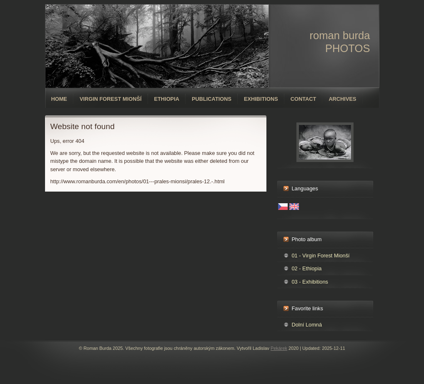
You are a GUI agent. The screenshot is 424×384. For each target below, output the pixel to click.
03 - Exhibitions (310, 282)
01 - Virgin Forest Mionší (321, 255)
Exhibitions (261, 99)
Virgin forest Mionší (111, 99)
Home (59, 99)
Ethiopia (166, 99)
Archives (342, 99)
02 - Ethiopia (307, 268)
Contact (303, 99)
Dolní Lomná (307, 325)
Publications (211, 99)
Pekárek (279, 348)
